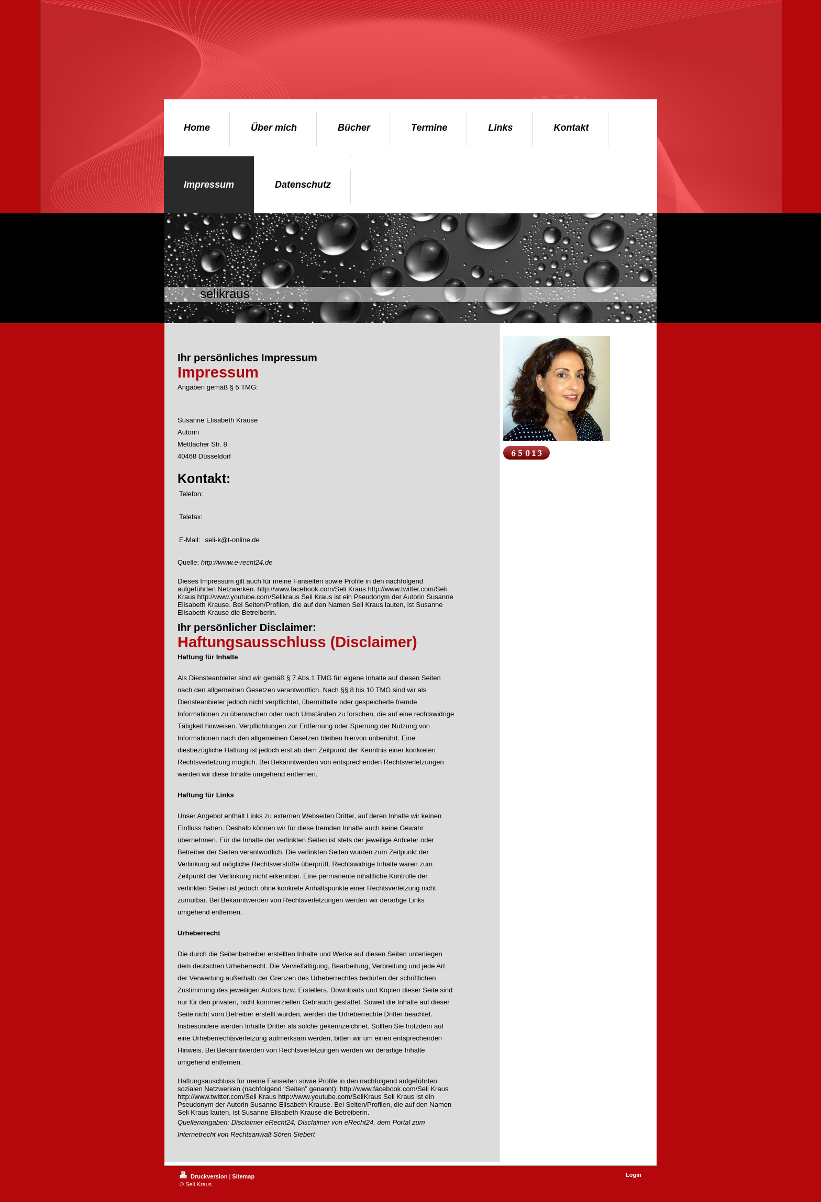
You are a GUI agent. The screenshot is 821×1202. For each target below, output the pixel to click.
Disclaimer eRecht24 (262, 1122)
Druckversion (204, 1176)
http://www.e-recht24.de (237, 562)
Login (633, 1175)
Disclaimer (314, 1122)
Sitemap (243, 1176)
